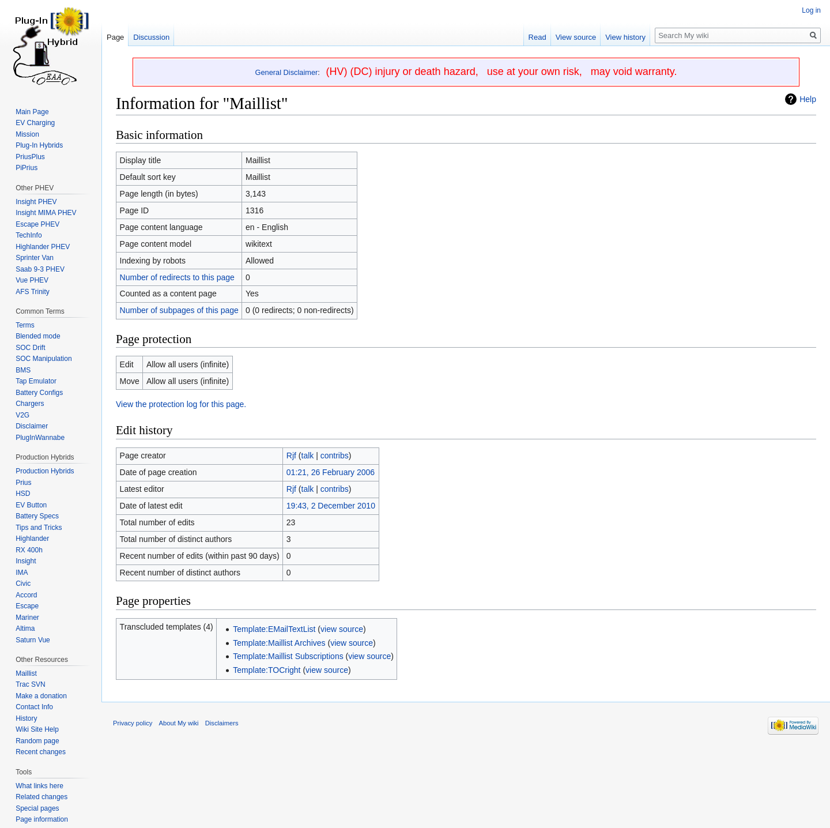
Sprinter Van (35, 258)
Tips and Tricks (39, 528)
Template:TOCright (266, 670)
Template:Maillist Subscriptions (288, 656)
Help (807, 99)
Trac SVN (31, 684)
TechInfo (29, 235)
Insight (26, 561)
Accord (26, 595)
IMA (22, 573)
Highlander (32, 539)
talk (307, 455)
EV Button (31, 505)
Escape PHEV (37, 224)
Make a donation (41, 696)
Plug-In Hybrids (39, 145)
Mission (27, 134)
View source (576, 37)
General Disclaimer (286, 72)
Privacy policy (132, 723)
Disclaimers (222, 723)
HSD (23, 494)
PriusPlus (30, 157)
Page (115, 37)
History (26, 718)
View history (625, 37)
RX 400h (29, 550)
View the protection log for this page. (181, 404)
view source (341, 629)
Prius (23, 483)
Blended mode (38, 336)
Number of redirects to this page (177, 277)
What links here (39, 786)
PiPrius (26, 168)
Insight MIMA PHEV (46, 213)
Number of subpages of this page (179, 310)
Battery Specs (37, 516)
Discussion (151, 37)
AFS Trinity (33, 292)
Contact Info (34, 707)
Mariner (27, 618)
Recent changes (41, 752)
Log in (811, 10)
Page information (42, 819)
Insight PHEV (36, 202)
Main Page (32, 112)
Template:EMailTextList (274, 629)
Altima (25, 628)
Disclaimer (32, 426)
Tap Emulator (36, 381)
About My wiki (179, 723)
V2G (22, 415)
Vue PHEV (32, 280)
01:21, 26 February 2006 (330, 472)
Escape (27, 606)
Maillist (26, 673)
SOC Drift (30, 348)
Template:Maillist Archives (279, 643)
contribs (334, 455)
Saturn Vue (33, 640)
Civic (23, 583)
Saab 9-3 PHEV (40, 269)
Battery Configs (39, 393)
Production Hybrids (45, 471)
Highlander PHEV (43, 247)
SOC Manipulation (43, 359)
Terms (25, 325)
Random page (37, 741)
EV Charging (35, 123)
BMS (23, 370)
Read (537, 37)
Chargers (30, 404)
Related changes (41, 797)
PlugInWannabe (40, 438)
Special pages (37, 808)
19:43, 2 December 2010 (330, 505)
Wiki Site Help (37, 729)
